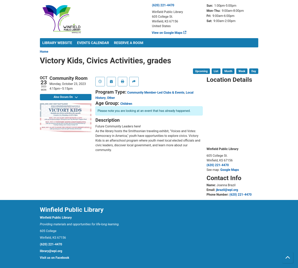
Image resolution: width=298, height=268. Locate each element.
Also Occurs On (66, 97)
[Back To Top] (287, 257)
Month (228, 71)
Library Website (57, 43)
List (216, 71)
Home (44, 51)
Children (126, 104)
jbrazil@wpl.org (227, 190)
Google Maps (229, 170)
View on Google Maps (167, 33)
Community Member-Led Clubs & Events (156, 92)
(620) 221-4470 (163, 5)
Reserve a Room (128, 43)
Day (253, 71)
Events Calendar (93, 43)
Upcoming (201, 71)
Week (241, 71)
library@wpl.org (51, 251)
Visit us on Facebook (54, 258)
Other (111, 98)
